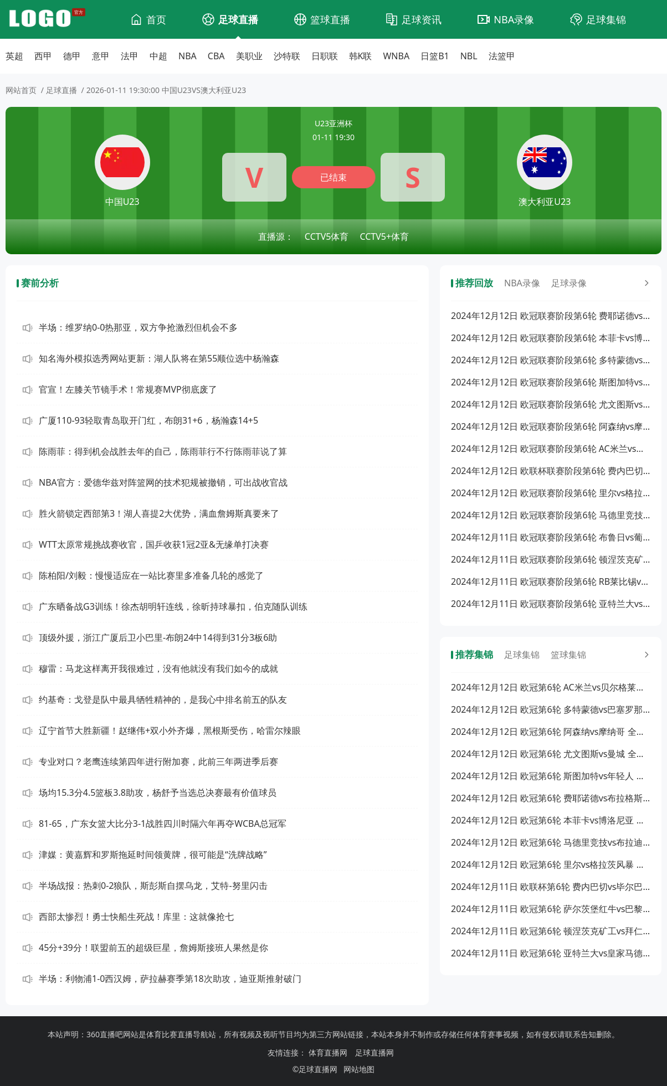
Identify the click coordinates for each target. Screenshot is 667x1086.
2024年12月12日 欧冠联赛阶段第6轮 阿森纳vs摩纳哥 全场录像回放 (550, 426)
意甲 (101, 56)
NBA (187, 56)
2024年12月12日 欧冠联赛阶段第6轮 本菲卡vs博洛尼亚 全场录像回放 (550, 338)
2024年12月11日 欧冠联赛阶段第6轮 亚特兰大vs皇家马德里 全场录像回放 (550, 604)
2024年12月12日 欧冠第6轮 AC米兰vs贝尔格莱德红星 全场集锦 (550, 687)
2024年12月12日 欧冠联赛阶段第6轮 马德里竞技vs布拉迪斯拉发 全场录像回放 (550, 515)
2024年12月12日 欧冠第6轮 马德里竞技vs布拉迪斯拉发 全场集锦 (550, 842)
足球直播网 (374, 1052)
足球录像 (569, 283)
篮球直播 (330, 19)
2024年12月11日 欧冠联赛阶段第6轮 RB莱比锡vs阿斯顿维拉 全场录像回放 (550, 581)
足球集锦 (606, 19)
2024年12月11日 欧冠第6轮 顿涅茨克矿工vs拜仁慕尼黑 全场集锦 (550, 931)
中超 (158, 56)
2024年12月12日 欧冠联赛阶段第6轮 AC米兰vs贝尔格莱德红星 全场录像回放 (550, 448)
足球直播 (238, 19)
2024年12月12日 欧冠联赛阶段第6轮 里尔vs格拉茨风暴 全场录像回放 (550, 493)
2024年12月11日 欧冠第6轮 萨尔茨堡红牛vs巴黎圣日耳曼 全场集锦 (550, 909)
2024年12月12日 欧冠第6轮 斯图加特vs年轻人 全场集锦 (550, 776)
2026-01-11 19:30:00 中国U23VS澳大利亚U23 (166, 90)
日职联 (324, 56)
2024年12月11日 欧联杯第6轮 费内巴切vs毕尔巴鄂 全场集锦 (550, 887)
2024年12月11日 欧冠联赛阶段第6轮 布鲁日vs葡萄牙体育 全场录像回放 (550, 537)
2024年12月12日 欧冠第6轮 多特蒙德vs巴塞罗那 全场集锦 (550, 709)
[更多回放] (645, 283)
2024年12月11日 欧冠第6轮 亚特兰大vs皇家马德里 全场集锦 (550, 953)
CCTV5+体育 (384, 236)
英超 (14, 56)
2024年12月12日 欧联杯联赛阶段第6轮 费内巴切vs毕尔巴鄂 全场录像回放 (550, 471)
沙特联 (287, 56)
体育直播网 (328, 1052)
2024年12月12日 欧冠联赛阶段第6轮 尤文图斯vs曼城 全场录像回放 (550, 404)
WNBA (396, 56)
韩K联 (360, 56)
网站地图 (358, 1069)
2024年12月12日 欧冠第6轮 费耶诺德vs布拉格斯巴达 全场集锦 (550, 798)
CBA (216, 56)
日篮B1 (434, 56)
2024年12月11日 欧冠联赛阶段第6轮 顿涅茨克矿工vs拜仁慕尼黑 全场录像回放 (550, 559)
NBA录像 (514, 19)
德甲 (72, 56)
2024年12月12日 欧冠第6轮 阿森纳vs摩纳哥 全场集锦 (550, 731)
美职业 (249, 56)
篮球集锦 (568, 654)
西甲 (43, 56)
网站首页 (21, 90)
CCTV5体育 (327, 236)
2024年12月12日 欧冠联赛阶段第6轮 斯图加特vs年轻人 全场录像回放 (550, 382)
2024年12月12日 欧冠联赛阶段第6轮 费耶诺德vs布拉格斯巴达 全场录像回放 (550, 316)
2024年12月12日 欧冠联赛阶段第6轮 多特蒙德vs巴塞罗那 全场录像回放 (550, 360)
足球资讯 (422, 19)
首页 (156, 19)
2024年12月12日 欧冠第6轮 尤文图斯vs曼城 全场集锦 (550, 754)
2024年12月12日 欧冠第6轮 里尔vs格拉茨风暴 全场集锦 (550, 864)
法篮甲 (502, 56)
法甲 (129, 56)
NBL (469, 56)
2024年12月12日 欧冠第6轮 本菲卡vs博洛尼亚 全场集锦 (550, 820)
